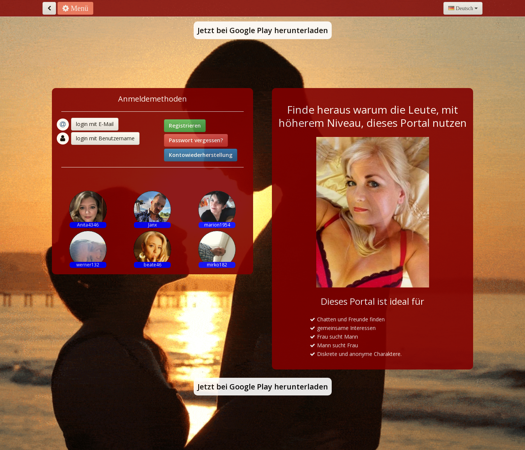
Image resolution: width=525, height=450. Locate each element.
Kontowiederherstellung (200, 154)
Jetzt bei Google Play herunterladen (262, 30)
